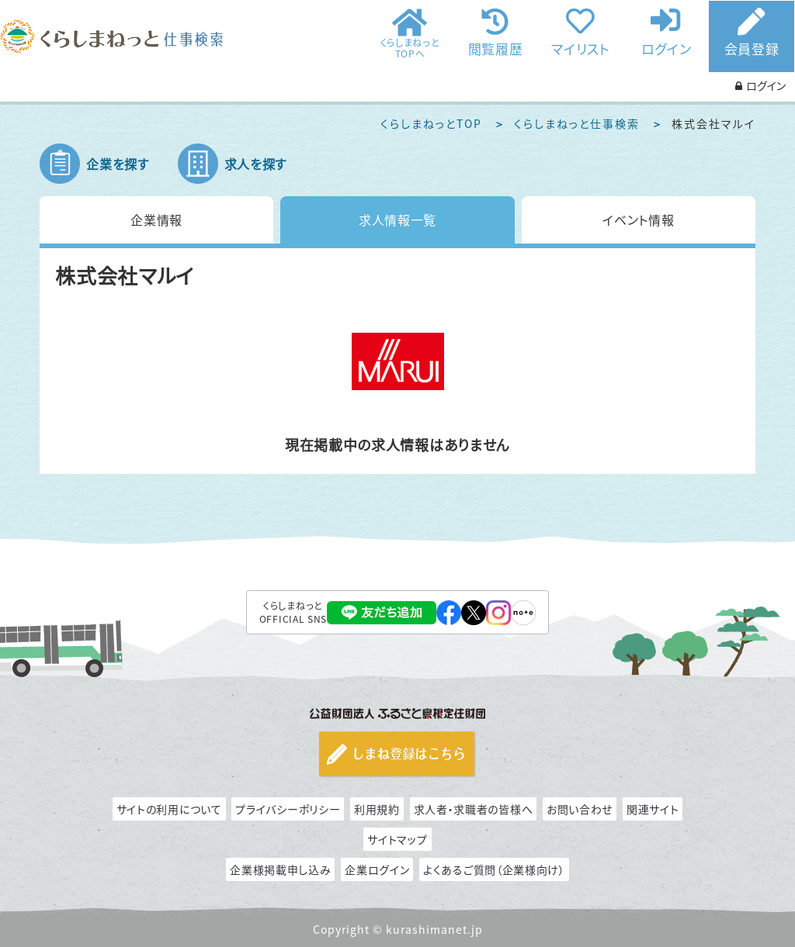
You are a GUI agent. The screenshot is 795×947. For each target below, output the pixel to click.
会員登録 (751, 48)
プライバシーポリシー (287, 809)
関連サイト (653, 809)
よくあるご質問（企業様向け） (494, 869)
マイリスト (580, 48)
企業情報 (156, 219)
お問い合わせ (580, 809)
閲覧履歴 (495, 48)
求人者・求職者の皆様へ (473, 809)
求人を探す (255, 163)
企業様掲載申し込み (280, 869)
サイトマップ (397, 839)
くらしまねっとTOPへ (410, 48)
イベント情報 (638, 219)
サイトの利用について (169, 809)
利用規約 (377, 809)
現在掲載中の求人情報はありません (397, 445)
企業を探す (117, 163)
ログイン (666, 48)
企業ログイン (377, 869)
